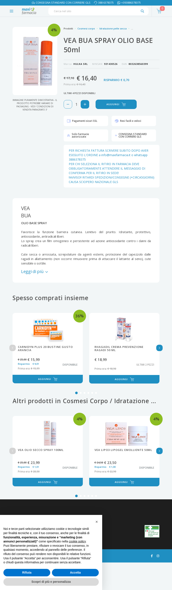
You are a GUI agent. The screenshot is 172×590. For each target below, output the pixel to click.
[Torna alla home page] (29, 11)
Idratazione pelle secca (113, 28)
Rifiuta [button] (27, 572)
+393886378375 (131, 2)
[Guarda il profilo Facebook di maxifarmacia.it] (151, 555)
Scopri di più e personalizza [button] (51, 581)
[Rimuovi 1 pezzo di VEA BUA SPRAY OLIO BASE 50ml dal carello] (68, 104)
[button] (96, 521)
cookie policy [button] (77, 541)
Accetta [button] (75, 572)
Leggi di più (35, 271)
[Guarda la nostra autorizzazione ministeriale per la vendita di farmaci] (152, 531)
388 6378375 (106, 2)
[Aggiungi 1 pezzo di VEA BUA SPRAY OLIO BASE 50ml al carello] (85, 104)
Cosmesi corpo (86, 28)
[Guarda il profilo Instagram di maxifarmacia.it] (157, 555)
